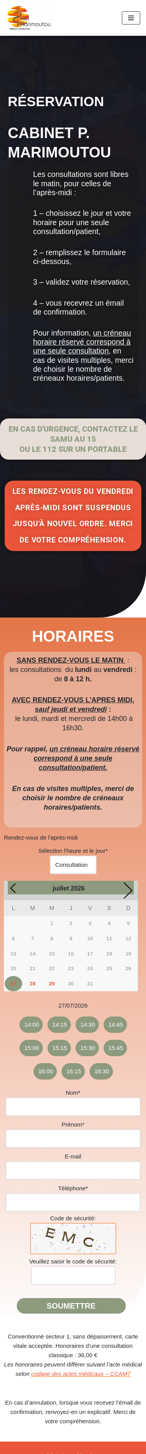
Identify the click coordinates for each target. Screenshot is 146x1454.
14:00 (32, 1024)
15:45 (116, 1048)
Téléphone (73, 1188)
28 (32, 984)
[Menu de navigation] (131, 17)
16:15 (74, 1071)
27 (13, 984)
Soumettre (71, 1306)
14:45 (116, 1024)
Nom (73, 1092)
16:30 (102, 1071)
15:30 (88, 1048)
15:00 (32, 1048)
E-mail (73, 1156)
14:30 (88, 1024)
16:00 (46, 1071)
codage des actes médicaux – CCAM (79, 1373)
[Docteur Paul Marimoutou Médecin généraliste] (29, 17)
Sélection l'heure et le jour (73, 850)
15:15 (60, 1048)
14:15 (60, 1024)
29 (52, 984)
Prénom (73, 1124)
